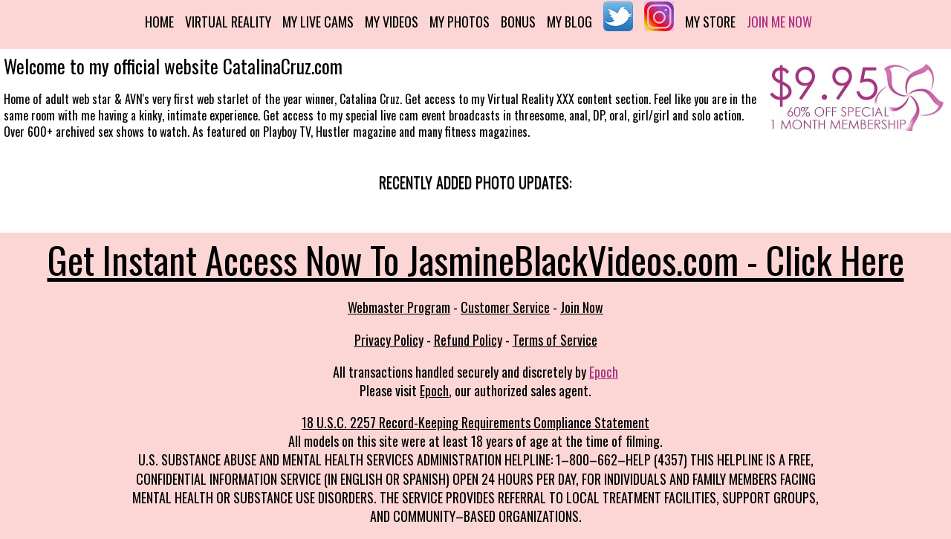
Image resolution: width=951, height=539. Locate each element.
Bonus (518, 21)
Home (159, 21)
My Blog (569, 21)
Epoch (603, 371)
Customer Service (505, 307)
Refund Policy (468, 339)
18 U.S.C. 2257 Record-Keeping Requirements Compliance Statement (475, 422)
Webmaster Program (399, 307)
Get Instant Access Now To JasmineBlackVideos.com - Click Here (476, 258)
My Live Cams (318, 21)
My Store (710, 21)
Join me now (779, 21)
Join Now (581, 307)
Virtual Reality (228, 21)
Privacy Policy (388, 339)
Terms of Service (555, 339)
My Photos (459, 21)
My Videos (391, 21)
